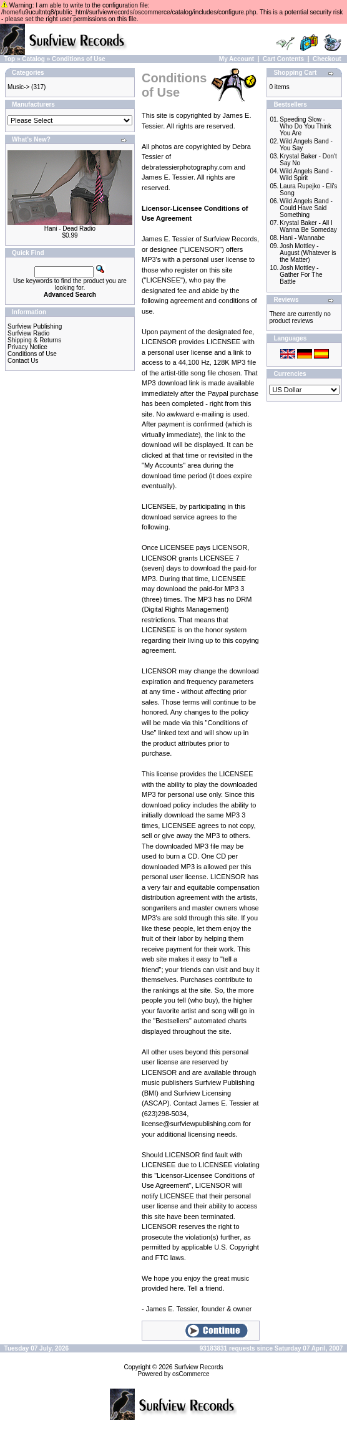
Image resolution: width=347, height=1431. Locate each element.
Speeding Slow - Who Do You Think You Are (305, 126)
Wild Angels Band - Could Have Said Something (306, 208)
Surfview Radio (28, 333)
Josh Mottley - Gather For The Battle (301, 274)
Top (10, 58)
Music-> (18, 87)
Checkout (327, 58)
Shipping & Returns (34, 340)
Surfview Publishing (34, 326)
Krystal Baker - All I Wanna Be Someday (308, 226)
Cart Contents (283, 58)
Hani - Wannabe (302, 237)
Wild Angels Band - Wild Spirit (306, 174)
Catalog (33, 58)
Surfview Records (198, 1367)
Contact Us (22, 360)
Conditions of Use (78, 58)
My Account (236, 58)
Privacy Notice (27, 347)
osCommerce (190, 1374)
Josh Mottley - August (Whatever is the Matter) (308, 253)
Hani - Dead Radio (69, 228)
